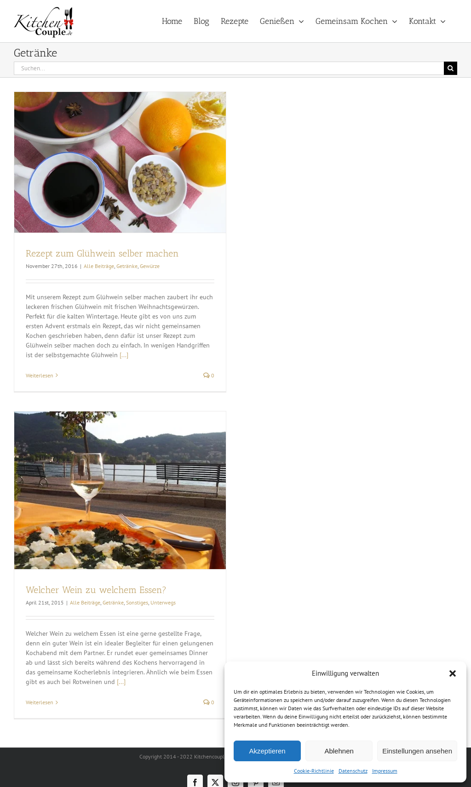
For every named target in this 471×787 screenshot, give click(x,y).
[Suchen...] (229, 68)
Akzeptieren (267, 751)
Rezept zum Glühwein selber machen (102, 253)
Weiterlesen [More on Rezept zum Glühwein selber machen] (39, 375)
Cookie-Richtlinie (314, 770)
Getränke (127, 265)
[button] (452, 673)
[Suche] (450, 68)
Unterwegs (163, 602)
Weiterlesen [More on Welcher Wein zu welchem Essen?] (39, 702)
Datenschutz (353, 770)
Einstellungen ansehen (417, 751)
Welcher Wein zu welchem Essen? (96, 589)
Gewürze (150, 265)
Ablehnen (338, 751)
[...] (124, 355)
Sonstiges (137, 602)
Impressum (384, 770)
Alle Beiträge (99, 265)
